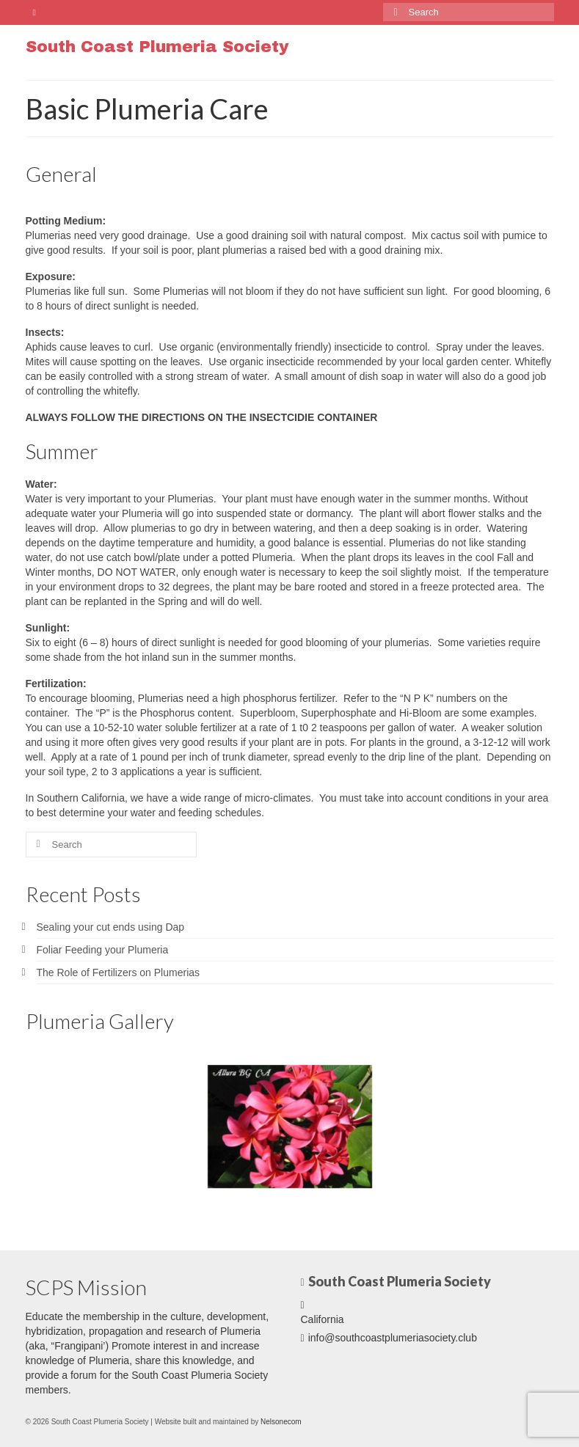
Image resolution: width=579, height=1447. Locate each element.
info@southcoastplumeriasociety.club (389, 1338)
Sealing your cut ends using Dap (111, 927)
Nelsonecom (281, 1422)
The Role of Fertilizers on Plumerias (118, 972)
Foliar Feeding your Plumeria (103, 950)
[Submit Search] (394, 12)
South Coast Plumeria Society (157, 47)
